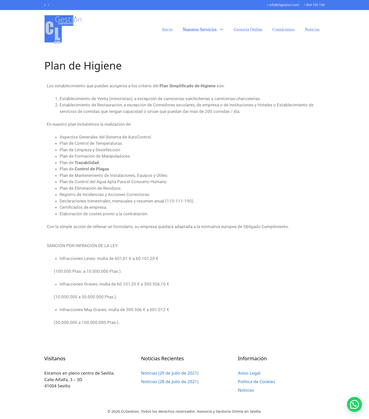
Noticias (312, 29)
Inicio (167, 29)
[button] (354, 404)
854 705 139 (314, 5)
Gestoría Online (248, 29)
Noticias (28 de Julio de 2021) (170, 381)
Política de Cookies (256, 381)
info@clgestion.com (283, 5)
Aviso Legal (249, 373)
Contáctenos (283, 29)
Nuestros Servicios (206, 29)
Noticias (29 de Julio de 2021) (170, 373)
